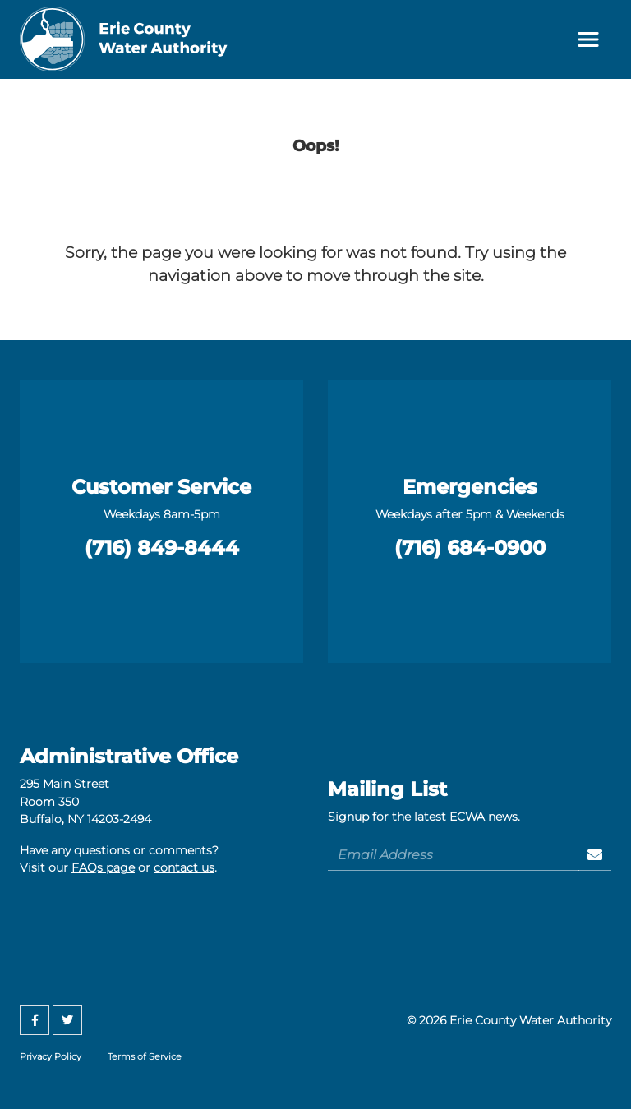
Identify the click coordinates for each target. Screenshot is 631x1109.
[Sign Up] (595, 855)
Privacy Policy (50, 1056)
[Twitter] (67, 1020)
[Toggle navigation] (588, 39)
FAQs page (103, 867)
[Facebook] (34, 1020)
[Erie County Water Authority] (124, 39)
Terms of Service (145, 1056)
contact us (184, 867)
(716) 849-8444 (162, 547)
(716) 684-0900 (470, 547)
